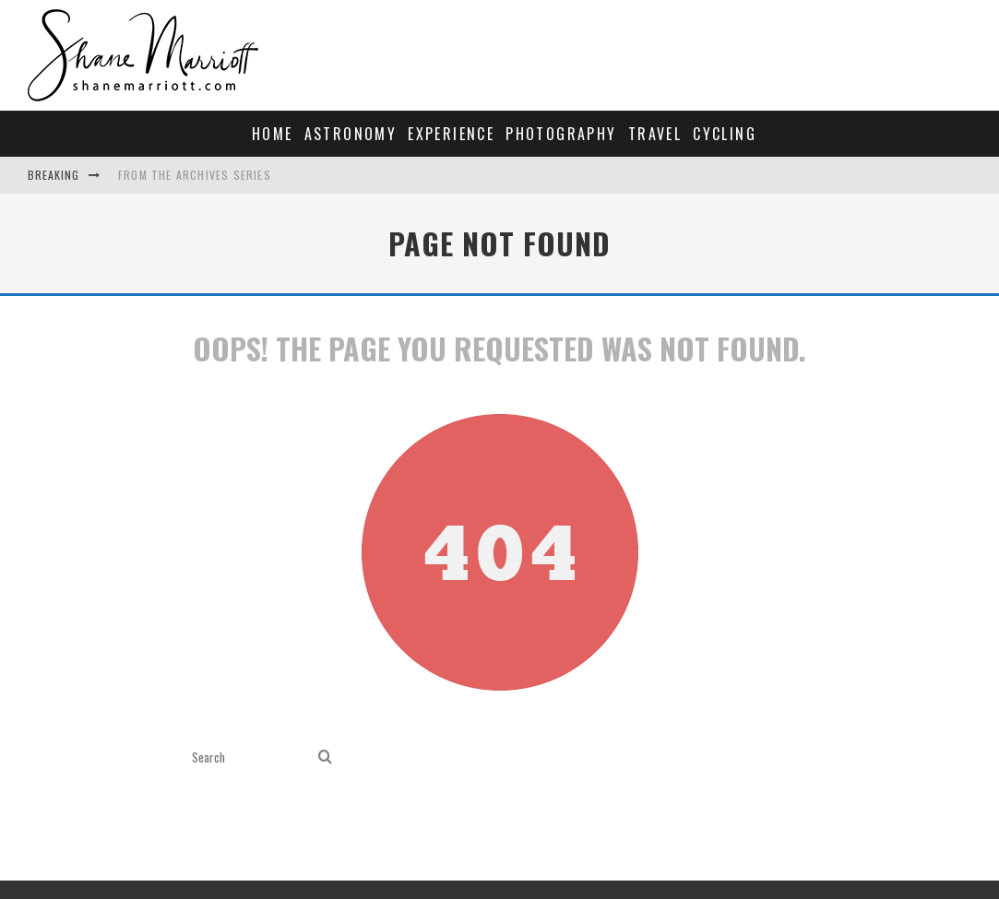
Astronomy (351, 134)
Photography (560, 134)
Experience (451, 134)
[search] (325, 757)
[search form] (251, 757)
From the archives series (194, 175)
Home (272, 134)
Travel (655, 134)
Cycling (724, 134)
